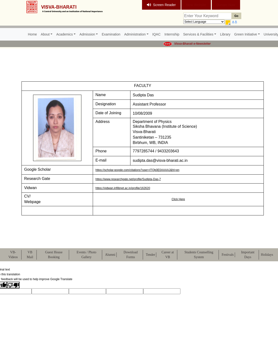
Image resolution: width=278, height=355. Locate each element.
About (45, 34)
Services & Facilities (198, 34)
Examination (111, 34)
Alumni (110, 254)
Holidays (267, 254)
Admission (87, 34)
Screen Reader (161, 5)
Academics (64, 34)
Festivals (228, 254)
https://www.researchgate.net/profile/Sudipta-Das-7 (128, 179)
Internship (171, 34)
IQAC (156, 34)
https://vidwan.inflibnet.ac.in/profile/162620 (122, 188)
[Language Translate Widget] (204, 22)
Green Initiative (245, 34)
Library (225, 34)
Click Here (178, 199)
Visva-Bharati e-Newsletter (195, 43)
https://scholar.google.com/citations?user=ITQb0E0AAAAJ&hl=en (137, 170)
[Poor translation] (13, 285)
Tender (150, 254)
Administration (135, 34)
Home (32, 34)
